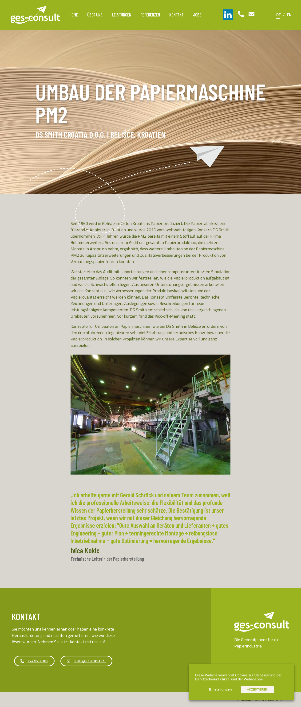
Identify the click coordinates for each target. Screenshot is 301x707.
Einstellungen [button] (220, 689)
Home (73, 14)
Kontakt (176, 14)
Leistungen (121, 14)
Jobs (197, 14)
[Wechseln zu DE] (278, 14)
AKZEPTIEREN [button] (257, 689)
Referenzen (150, 14)
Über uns (95, 14)
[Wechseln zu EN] (289, 14)
